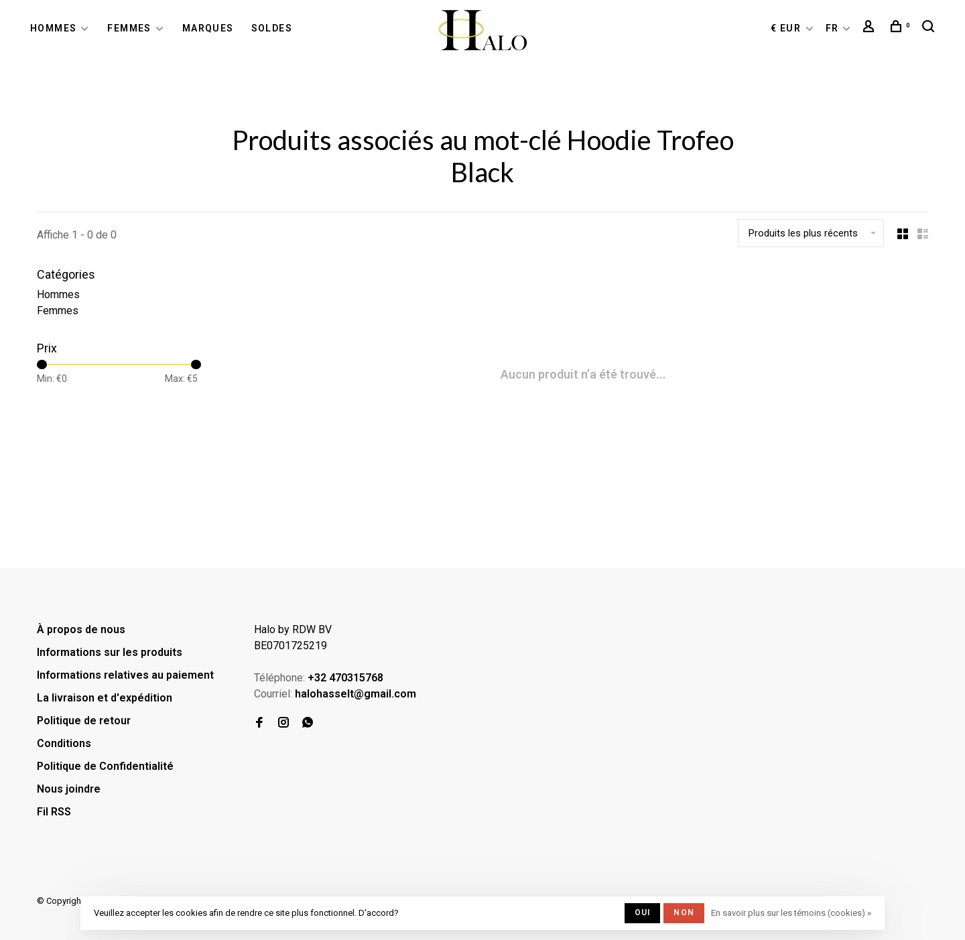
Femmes (129, 28)
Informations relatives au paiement (125, 675)
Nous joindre (69, 789)
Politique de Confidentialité (105, 766)
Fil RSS (54, 811)
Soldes (271, 28)
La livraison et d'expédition (104, 697)
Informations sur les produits (109, 652)
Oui (643, 912)
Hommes (53, 28)
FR (832, 28)
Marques (208, 28)
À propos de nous (81, 629)
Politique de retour (84, 720)
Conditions (64, 743)
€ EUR (787, 28)
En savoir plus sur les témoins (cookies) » (791, 913)
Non (683, 912)
